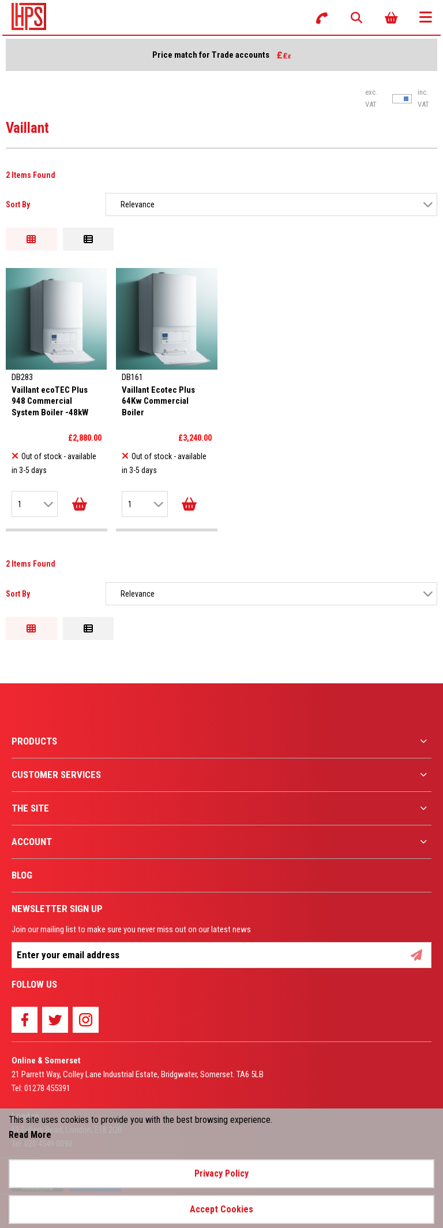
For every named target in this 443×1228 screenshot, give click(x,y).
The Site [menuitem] (30, 808)
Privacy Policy (221, 1173)
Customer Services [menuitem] (56, 774)
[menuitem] (221, 741)
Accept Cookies (221, 1209)
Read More (30, 1134)
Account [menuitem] (32, 841)
